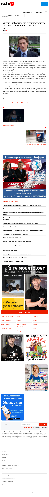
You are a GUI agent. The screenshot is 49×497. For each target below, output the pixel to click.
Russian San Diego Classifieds (8, 478)
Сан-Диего (4, 451)
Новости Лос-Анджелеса (7, 316)
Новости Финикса (5, 324)
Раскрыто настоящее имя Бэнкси (12, 237)
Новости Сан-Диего (6, 320)
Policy (3, 484)
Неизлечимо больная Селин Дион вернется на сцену (17, 226)
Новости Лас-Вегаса (6, 328)
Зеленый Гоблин (20, 102)
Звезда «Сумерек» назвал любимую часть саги (16, 208)
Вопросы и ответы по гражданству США (10, 465)
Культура (19, 331)
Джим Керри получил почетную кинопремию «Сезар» (17, 254)
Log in (45, 4)
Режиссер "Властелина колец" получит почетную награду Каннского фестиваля (21, 218)
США (18, 316)
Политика (35, 316)
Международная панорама (7, 481)
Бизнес (3, 460)
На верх (5, 424)
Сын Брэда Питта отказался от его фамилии (15, 257)
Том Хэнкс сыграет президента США (13, 261)
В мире (19, 320)
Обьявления (4, 471)
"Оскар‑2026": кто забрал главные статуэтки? (15, 234)
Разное (35, 320)
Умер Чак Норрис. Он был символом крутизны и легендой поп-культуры (23, 230)
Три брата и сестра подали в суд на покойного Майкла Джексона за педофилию (21, 245)
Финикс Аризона (5, 454)
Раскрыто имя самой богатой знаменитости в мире (17, 241)
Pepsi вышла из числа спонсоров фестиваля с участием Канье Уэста (22, 205)
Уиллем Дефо (12, 102)
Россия (35, 324)
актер (5, 102)
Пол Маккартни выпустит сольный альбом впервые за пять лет (20, 223)
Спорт (34, 328)
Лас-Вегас (4, 457)
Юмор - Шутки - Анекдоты (7, 468)
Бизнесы (39, 12)
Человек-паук (30, 102)
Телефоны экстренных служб (8, 475)
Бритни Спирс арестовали (10, 250)
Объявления (28, 12)
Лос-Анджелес (5, 447)
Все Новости (4, 444)
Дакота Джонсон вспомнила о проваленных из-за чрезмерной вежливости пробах (23, 213)
